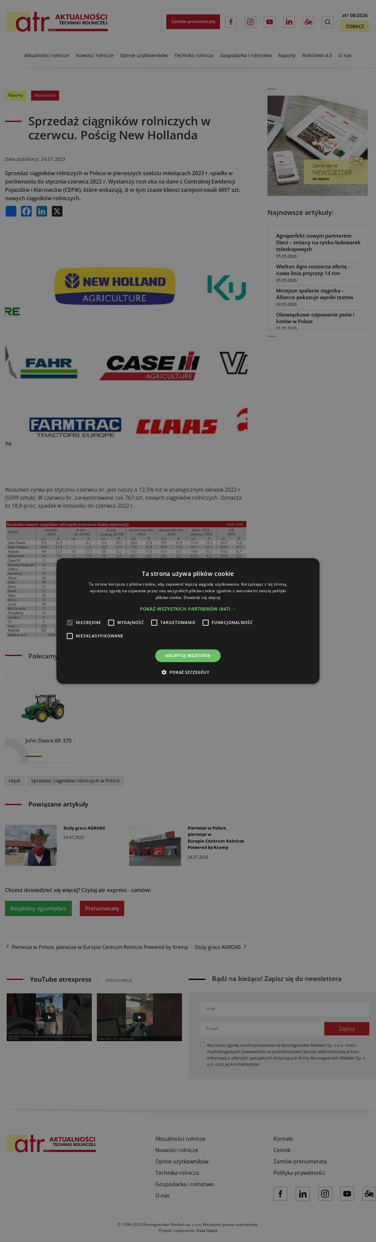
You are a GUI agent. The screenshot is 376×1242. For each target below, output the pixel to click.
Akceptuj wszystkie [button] (187, 655)
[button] (188, 609)
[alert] (188, 621)
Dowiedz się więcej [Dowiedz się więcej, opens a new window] (202, 597)
